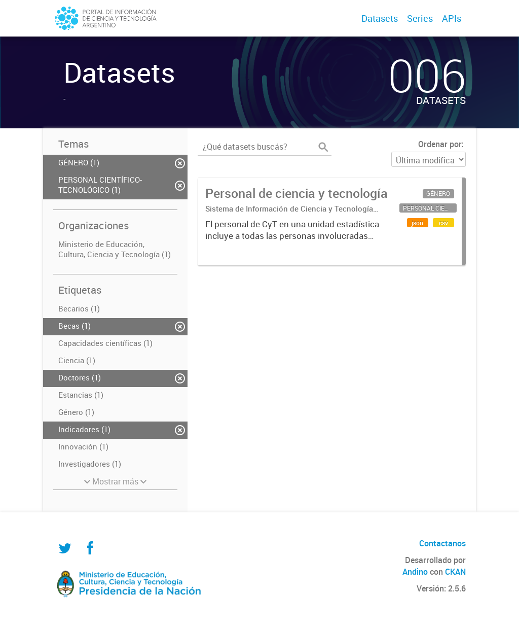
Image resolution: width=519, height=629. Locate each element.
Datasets (379, 18)
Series (420, 18)
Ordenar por (439, 144)
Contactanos (442, 543)
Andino (415, 571)
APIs (451, 18)
